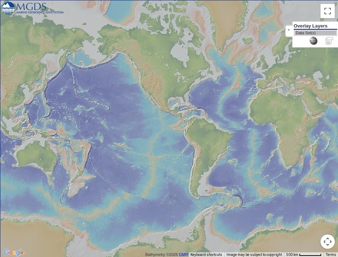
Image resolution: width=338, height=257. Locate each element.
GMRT (184, 254)
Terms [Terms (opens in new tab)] (331, 255)
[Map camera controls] (327, 242)
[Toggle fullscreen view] (327, 11)
